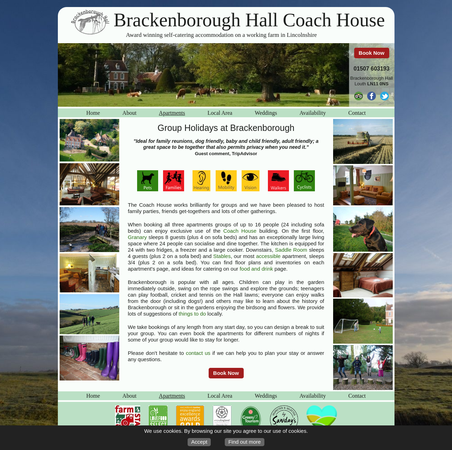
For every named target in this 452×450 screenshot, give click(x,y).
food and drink (256, 269)
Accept (199, 442)
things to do (192, 314)
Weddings (266, 113)
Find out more (244, 442)
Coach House (240, 231)
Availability (312, 113)
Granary (137, 237)
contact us (198, 353)
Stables (222, 256)
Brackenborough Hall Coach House (249, 20)
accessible (268, 256)
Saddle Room (291, 250)
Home (93, 113)
